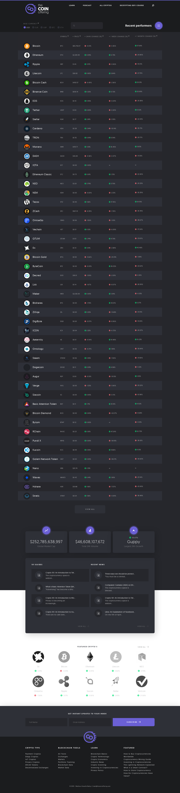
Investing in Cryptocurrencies (104, 768)
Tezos (31, 201)
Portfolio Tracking (66, 762)
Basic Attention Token (40, 403)
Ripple (31, 64)
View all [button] (90, 509)
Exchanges (63, 757)
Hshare (32, 486)
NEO (30, 183)
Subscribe (134, 722)
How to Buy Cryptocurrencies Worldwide (137, 755)
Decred (32, 275)
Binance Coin (35, 91)
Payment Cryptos (33, 754)
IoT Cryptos (30, 759)
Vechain (32, 229)
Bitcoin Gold (34, 256)
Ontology (33, 348)
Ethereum (33, 54)
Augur (31, 376)
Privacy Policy (97, 770)
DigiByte (32, 321)
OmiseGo (33, 220)
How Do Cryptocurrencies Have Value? (138, 774)
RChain (31, 431)
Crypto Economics (99, 759)
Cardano (32, 128)
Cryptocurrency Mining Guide (137, 759)
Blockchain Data (65, 765)
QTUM (31, 238)
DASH (31, 155)
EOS (30, 100)
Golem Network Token (40, 458)
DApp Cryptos (31, 757)
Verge (31, 385)
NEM (30, 192)
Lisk (30, 284)
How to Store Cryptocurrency (137, 770)
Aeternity (33, 339)
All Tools (62, 754)
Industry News (97, 762)
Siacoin (32, 394)
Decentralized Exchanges (37, 768)
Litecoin (32, 73)
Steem (31, 357)
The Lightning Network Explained (139, 765)
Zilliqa (31, 312)
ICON (31, 330)
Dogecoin (33, 367)
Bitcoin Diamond (37, 413)
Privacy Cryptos (32, 762)
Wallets (61, 759)
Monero (32, 146)
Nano (31, 468)
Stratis (31, 495)
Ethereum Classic (37, 174)
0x (29, 247)
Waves (31, 477)
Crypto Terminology (100, 757)
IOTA (30, 165)
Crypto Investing (98, 765)
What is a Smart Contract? (135, 768)
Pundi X (32, 440)
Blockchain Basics (99, 754)
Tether (31, 109)
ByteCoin (33, 266)
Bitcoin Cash (34, 82)
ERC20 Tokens (31, 765)
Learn (72, 5)
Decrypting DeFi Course (132, 5)
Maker (31, 293)
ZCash (31, 210)
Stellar (31, 119)
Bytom (31, 422)
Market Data (63, 768)
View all (83, 626)
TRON (31, 137)
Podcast (87, 5)
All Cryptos (106, 5)
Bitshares (33, 302)
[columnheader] (38, 36)
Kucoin (31, 449)
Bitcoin (31, 45)
